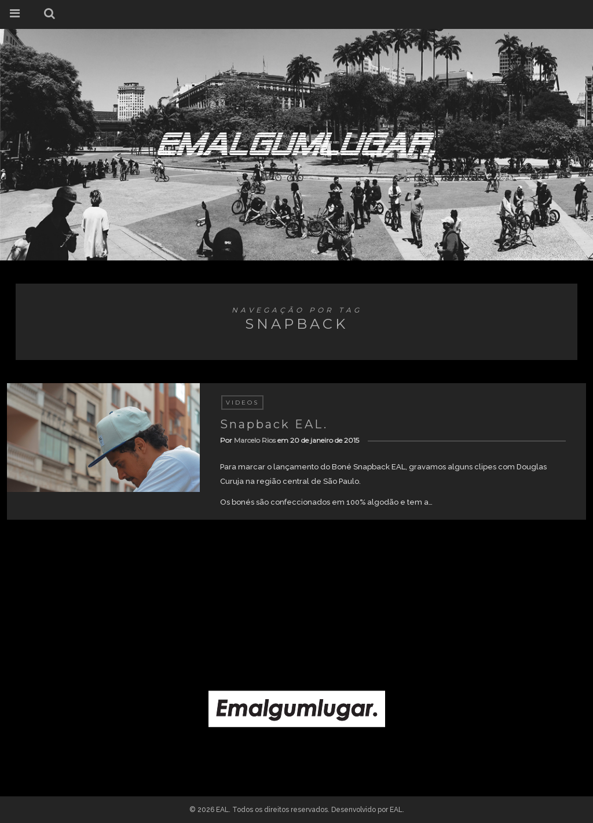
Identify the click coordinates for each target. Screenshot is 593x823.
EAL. (397, 810)
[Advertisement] (296, 594)
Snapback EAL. (274, 424)
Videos (242, 402)
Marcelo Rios (255, 440)
